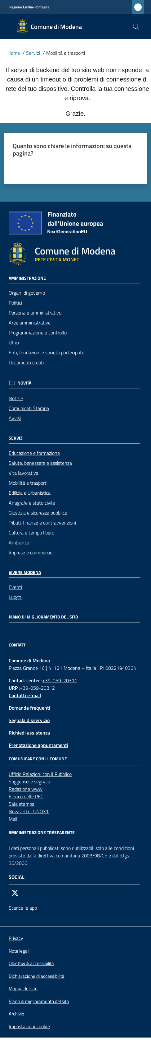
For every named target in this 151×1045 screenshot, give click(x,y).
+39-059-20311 (59, 680)
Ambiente (19, 542)
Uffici (14, 342)
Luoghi (15, 597)
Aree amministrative (30, 322)
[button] (136, 26)
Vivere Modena (25, 572)
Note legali (19, 950)
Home (13, 53)
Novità (24, 382)
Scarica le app (23, 908)
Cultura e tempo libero (31, 532)
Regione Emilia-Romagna (29, 7)
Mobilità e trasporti (28, 483)
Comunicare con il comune (38, 758)
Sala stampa (21, 804)
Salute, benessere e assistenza (40, 463)
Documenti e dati (26, 362)
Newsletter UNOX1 (29, 811)
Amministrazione (27, 278)
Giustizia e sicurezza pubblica (38, 512)
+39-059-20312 (37, 688)
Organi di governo (27, 292)
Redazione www (25, 789)
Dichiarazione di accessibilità (36, 976)
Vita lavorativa (23, 473)
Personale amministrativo (35, 312)
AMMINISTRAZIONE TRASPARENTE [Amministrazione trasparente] (42, 832)
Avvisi (15, 418)
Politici (15, 302)
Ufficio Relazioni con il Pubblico (40, 774)
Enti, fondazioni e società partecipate (46, 352)
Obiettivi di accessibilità (31, 963)
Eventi (15, 587)
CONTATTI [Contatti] (18, 644)
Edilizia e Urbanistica (30, 493)
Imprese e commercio (30, 552)
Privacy (16, 938)
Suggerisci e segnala (29, 781)
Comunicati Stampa (29, 408)
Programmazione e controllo (38, 332)
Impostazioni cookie (29, 1026)
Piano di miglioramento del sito (43, 616)
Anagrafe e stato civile (32, 502)
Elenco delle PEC (26, 796)
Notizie (16, 398)
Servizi (33, 53)
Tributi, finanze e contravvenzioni (42, 522)
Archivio (16, 1013)
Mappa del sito (23, 988)
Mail (13, 819)
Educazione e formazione (34, 453)
